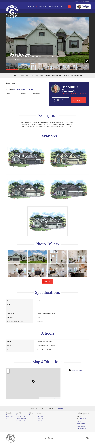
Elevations (34, 75)
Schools (66, 75)
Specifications (56, 75)
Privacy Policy (79, 425)
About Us (39, 415)
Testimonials (40, 418)
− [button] (8, 372)
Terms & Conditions (81, 427)
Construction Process (20, 420)
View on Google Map (75, 370)
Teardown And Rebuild (21, 418)
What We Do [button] (42, 7)
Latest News (40, 420)
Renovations (18, 415)
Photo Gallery (53, 7)
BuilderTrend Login (85, 1)
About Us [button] (62, 7)
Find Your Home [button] (31, 7)
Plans (7, 418)
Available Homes (9, 416)
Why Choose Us (40, 416)
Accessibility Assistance (81, 428)
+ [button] (8, 370)
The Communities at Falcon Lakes (23, 89)
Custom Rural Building (20, 416)
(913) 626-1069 (83, 418)
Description (25, 75)
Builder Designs (61, 408)
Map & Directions (76, 75)
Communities (9, 415)
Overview (16, 75)
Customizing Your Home (21, 422)
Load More (47, 281)
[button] (69, 7)
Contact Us (76, 1)
